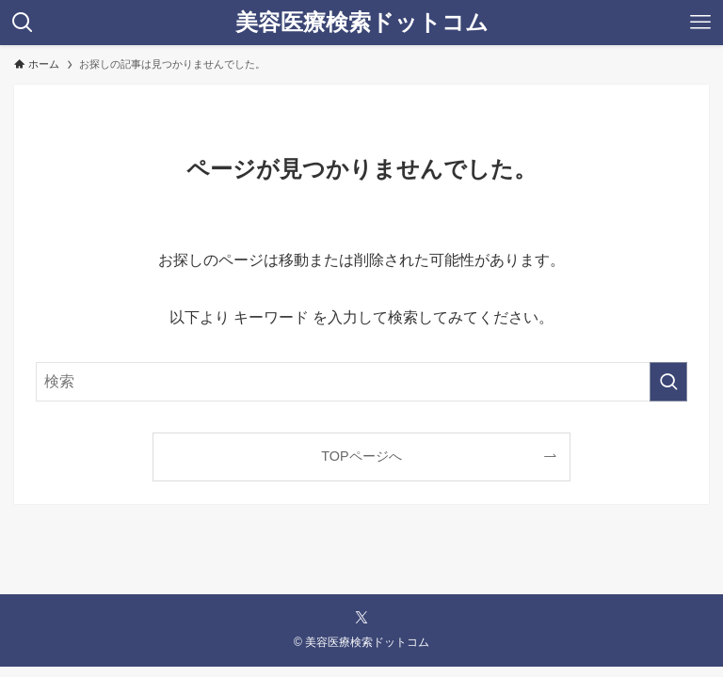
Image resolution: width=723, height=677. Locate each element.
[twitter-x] (361, 617)
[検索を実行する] (668, 381)
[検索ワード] (361, 381)
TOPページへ (361, 456)
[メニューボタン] (700, 22)
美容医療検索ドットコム (362, 22)
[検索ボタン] (22, 22)
